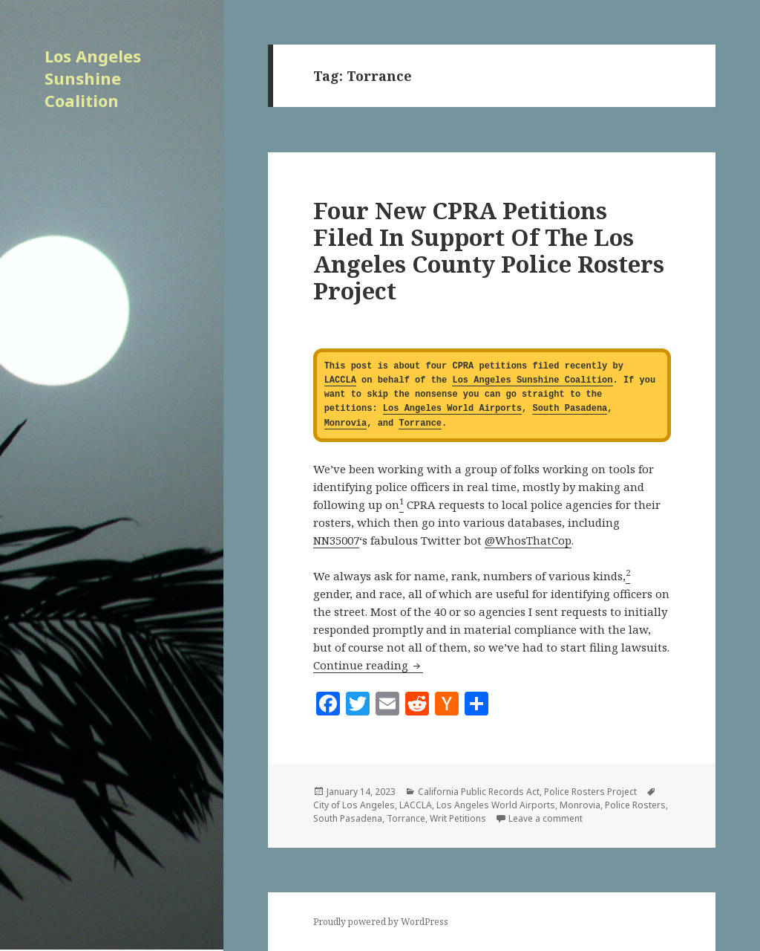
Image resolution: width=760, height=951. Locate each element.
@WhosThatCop (528, 540)
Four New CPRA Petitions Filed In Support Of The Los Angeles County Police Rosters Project (488, 250)
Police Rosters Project (590, 791)
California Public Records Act (479, 791)
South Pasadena (569, 409)
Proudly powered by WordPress (380, 921)
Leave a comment (545, 818)
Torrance (420, 424)
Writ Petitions (458, 818)
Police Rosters (635, 805)
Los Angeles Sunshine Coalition (93, 78)
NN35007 (336, 540)
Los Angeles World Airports (452, 409)
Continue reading (368, 665)
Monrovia (345, 424)
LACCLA (340, 380)
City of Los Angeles (354, 805)
